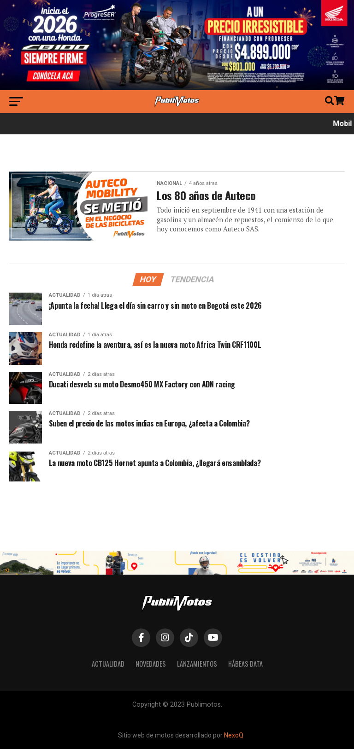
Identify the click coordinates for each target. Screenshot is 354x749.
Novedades (151, 663)
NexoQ (233, 735)
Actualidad (108, 663)
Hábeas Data (245, 663)
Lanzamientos (197, 663)
